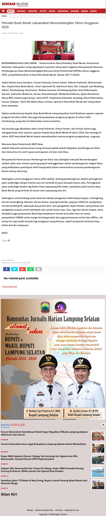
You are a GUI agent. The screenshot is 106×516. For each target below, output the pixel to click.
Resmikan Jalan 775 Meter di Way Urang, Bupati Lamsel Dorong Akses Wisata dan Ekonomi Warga (44, 482)
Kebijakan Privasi (72, 510)
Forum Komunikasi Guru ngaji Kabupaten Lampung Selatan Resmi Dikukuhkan (43, 444)
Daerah (84, 11)
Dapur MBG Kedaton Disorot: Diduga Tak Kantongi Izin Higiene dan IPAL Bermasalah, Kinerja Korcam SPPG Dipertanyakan (39, 457)
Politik (43, 11)
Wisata (93, 11)
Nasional (21, 11)
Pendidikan (63, 11)
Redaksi (30, 510)
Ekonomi (75, 11)
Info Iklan (59, 510)
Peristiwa (32, 11)
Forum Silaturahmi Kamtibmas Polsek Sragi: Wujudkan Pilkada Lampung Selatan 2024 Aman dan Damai (44, 433)
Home (4, 16)
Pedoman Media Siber (44, 510)
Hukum (52, 11)
